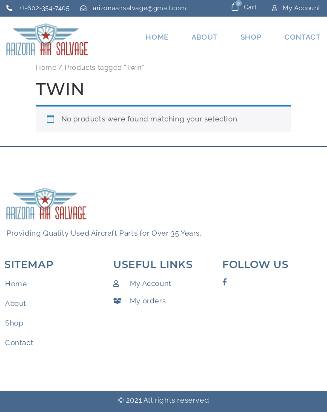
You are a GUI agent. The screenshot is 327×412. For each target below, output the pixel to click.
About (205, 37)
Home (157, 37)
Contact (302, 37)
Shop (251, 37)
